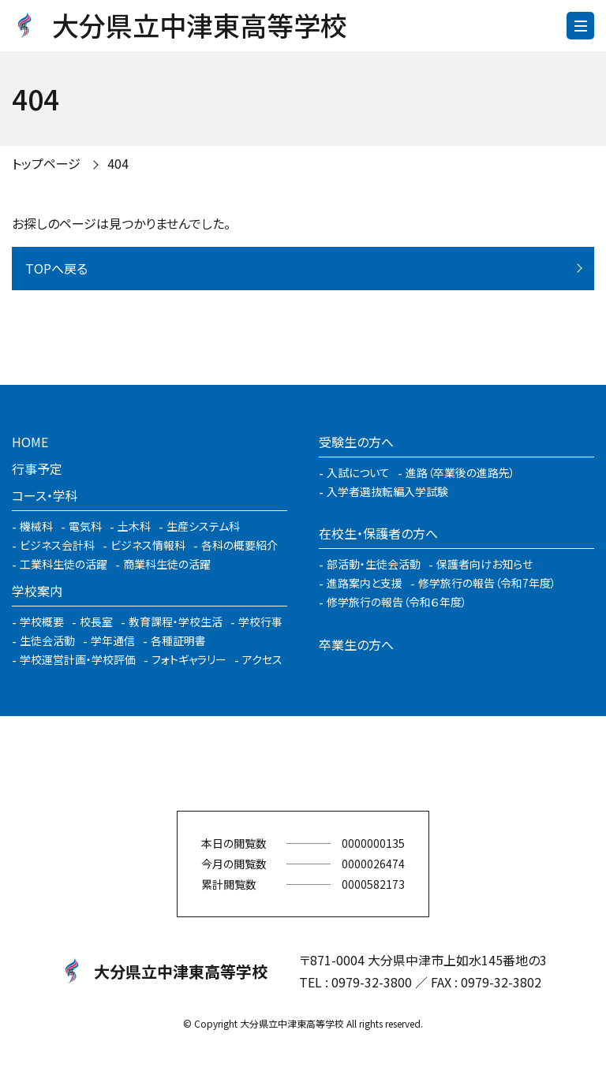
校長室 (96, 621)
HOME (30, 441)
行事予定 (37, 468)
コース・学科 (45, 495)
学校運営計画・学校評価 (78, 659)
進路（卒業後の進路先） (460, 472)
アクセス (262, 659)
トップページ (46, 163)
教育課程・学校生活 (176, 621)
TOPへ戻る (56, 268)
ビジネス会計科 (57, 545)
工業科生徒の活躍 (63, 564)
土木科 (134, 526)
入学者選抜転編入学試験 (387, 491)
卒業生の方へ (356, 644)
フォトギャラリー (189, 659)
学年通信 (113, 640)
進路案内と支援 (364, 583)
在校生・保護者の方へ (378, 533)
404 (118, 163)
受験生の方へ (356, 441)
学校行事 (260, 621)
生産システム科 (203, 526)
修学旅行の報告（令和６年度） (397, 602)
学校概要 (42, 621)
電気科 (85, 526)
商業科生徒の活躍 (167, 564)
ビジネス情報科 (147, 545)
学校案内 (37, 590)
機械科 (36, 526)
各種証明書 (178, 640)
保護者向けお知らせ (484, 564)
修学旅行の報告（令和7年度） (487, 583)
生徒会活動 (47, 640)
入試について (358, 472)
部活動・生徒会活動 (374, 564)
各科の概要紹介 (239, 545)
